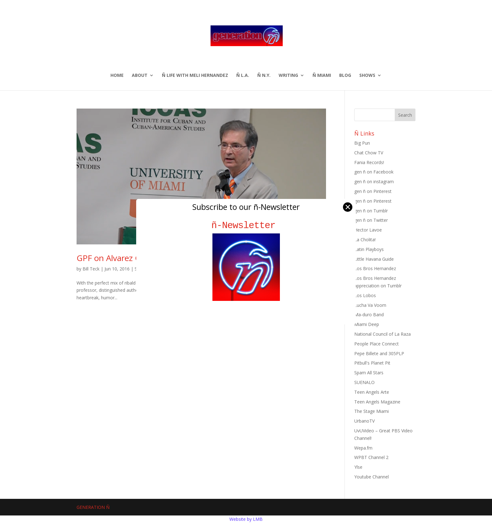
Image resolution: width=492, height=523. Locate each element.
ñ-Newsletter (246, 225)
